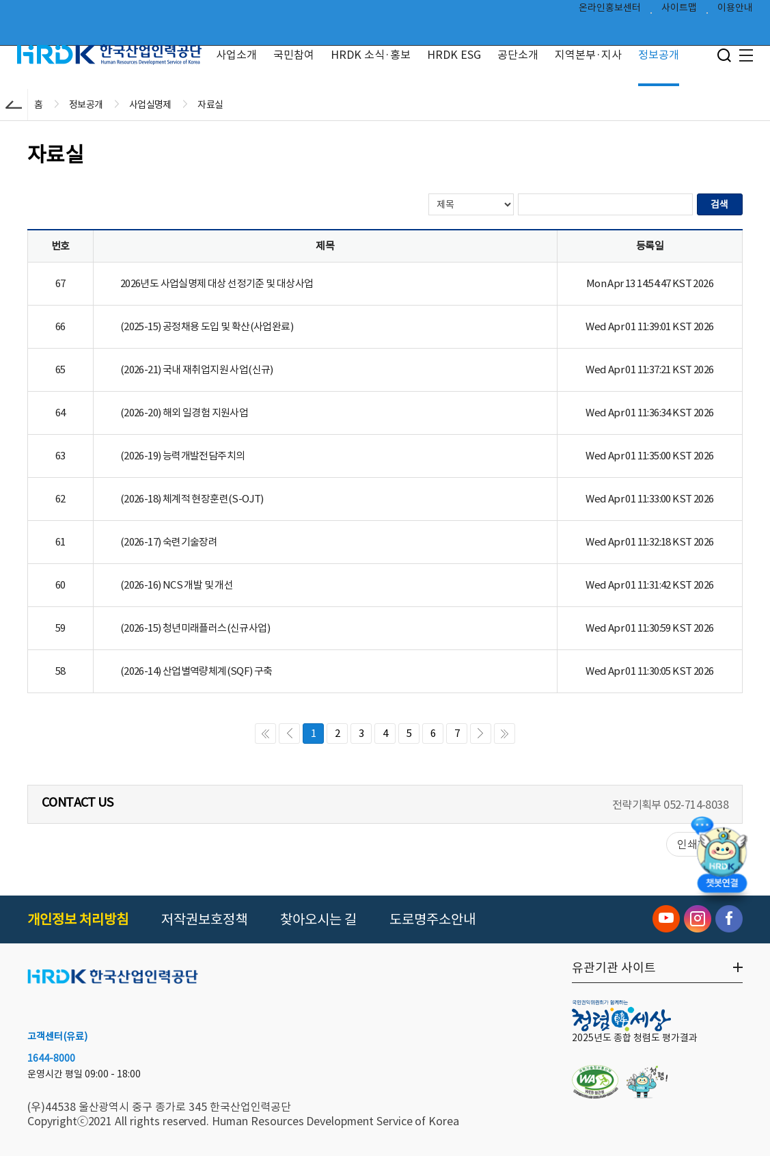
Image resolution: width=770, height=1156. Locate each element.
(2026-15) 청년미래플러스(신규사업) (195, 627)
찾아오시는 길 (318, 919)
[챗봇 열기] (722, 863)
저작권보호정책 (204, 919)
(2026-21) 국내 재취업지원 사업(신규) (196, 369)
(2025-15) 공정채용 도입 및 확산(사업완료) (206, 326)
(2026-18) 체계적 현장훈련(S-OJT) (192, 498)
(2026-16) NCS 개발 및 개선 (176, 584)
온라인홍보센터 (610, 11)
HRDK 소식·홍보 (371, 55)
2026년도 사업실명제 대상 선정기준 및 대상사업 (217, 283)
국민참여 (293, 55)
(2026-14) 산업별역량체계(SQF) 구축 (196, 670)
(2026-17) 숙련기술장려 (168, 541)
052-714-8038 (695, 804)
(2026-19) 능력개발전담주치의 (182, 455)
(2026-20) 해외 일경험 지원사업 (184, 412)
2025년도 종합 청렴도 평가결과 (635, 1038)
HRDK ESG (454, 55)
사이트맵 (679, 11)
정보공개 (658, 55)
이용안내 (735, 11)
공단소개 (517, 55)
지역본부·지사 (588, 55)
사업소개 (236, 55)
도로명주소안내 (432, 919)
